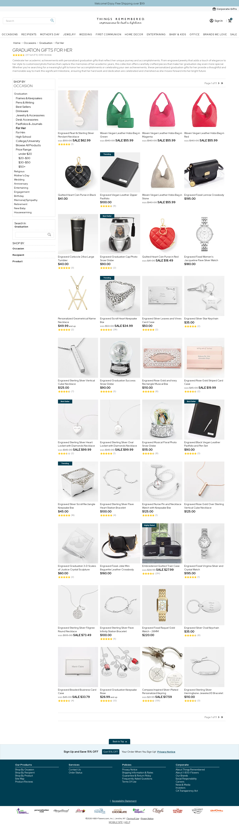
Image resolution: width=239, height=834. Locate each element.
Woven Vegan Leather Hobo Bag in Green (120, 134)
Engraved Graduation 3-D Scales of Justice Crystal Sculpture (77, 567)
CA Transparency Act (187, 790)
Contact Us (75, 769)
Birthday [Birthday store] (19, 196)
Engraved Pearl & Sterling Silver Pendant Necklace (76, 134)
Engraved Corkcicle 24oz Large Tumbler (76, 258)
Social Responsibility (186, 778)
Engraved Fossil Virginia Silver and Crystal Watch (203, 567)
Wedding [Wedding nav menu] (85, 34)
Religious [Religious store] (19, 171)
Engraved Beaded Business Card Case (77, 691)
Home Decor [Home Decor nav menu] (134, 34)
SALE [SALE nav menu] (233, 34)
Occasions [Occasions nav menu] (10, 34)
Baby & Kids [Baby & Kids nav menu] (177, 34)
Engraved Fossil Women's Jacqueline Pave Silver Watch (201, 258)
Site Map (19, 778)
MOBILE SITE (116, 822)
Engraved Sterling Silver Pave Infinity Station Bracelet (117, 629)
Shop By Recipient (25, 772)
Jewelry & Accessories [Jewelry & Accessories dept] (30, 115)
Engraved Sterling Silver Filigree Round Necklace (76, 629)
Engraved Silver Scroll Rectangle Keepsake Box (76, 506)
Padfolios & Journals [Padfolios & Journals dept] (29, 124)
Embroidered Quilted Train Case (161, 566)
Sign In (216, 21)
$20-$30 (24, 158)
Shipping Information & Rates (137, 772)
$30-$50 (24, 162)
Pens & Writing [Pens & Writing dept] (25, 102)
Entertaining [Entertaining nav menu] (156, 34)
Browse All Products (28, 145)
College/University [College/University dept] (28, 141)
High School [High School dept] (23, 137)
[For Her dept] (21, 128)
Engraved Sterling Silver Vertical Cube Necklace (76, 382)
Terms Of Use (129, 781)
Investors (180, 787)
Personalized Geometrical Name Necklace (77, 320)
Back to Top (120, 741)
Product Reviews (24, 781)
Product (17, 261)
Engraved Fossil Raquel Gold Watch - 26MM (158, 629)
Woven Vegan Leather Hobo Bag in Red (204, 134)
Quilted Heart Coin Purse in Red (160, 256)
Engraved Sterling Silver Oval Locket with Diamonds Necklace (118, 444)
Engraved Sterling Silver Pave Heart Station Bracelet (117, 506)
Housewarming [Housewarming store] (23, 212)
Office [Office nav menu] (195, 34)
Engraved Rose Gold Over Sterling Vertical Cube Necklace (204, 506)
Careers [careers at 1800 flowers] (180, 781)
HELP (127, 822)
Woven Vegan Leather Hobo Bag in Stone (162, 196)
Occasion (23, 86)
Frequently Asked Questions (137, 778)
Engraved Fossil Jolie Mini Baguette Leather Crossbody (117, 567)
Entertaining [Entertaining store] (21, 187)
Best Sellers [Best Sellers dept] (23, 107)
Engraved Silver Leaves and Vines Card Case (161, 320)
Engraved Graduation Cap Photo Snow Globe (118, 258)
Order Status (75, 772)
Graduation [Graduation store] (20, 93)
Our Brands (182, 775)
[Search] (29, 20)
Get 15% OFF (110, 751)
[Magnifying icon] (52, 20)
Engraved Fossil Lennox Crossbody (204, 195)
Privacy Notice (129, 769)
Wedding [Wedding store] (19, 179)
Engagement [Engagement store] (21, 191)
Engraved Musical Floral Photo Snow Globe (159, 444)
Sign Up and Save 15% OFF (81, 751)
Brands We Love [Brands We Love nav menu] (215, 34)
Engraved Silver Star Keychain (201, 318)
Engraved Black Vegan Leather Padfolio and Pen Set (202, 444)
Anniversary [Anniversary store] (21, 183)
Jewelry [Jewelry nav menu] (69, 34)
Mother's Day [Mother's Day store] (21, 175)
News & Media (183, 784)
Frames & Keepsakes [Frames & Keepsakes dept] (29, 98)
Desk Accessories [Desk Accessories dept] (27, 119)
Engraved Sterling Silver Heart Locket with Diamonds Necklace (76, 444)
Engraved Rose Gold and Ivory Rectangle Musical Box (159, 382)
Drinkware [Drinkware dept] (22, 111)
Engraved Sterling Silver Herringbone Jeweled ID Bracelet (203, 691)
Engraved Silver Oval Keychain (201, 628)
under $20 (25, 154)
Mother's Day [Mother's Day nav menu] (50, 34)
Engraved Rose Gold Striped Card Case (203, 382)
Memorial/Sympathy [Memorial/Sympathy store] (25, 200)
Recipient (18, 255)
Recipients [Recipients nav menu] (29, 34)
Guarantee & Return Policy (136, 775)
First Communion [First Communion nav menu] (108, 34)
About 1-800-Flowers (187, 772)
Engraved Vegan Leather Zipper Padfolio (118, 196)
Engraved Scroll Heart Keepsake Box (118, 320)
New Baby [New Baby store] (20, 208)
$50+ (22, 167)
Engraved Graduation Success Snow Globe (117, 382)
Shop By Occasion (24, 769)
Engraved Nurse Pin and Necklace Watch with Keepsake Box (161, 506)
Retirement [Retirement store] (20, 204)
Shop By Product (24, 775)
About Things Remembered (190, 769)
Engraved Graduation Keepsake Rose (118, 691)
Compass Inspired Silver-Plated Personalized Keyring (160, 691)
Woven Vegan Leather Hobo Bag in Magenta (162, 134)
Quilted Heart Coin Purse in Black (77, 195)
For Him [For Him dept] (20, 132)
